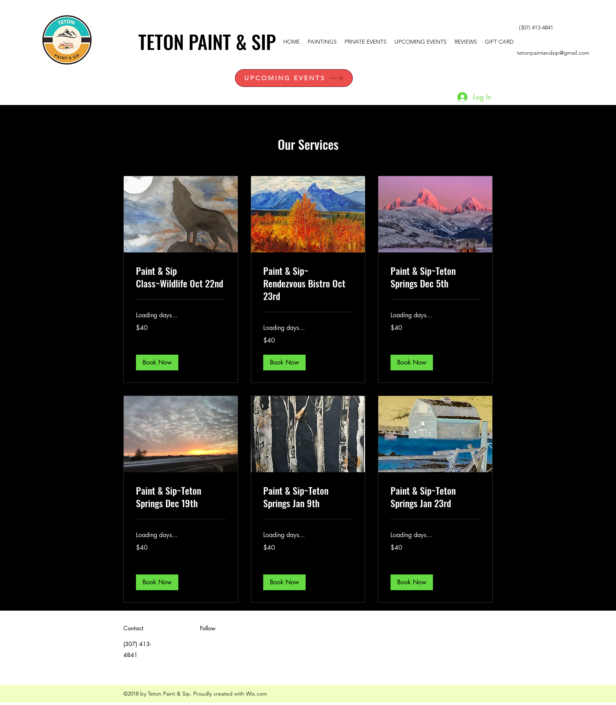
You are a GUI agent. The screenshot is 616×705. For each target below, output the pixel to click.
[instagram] (588, 28)
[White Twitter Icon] (564, 28)
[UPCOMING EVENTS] (294, 78)
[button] (157, 362)
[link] (181, 277)
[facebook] (576, 28)
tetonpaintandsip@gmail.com (553, 52)
